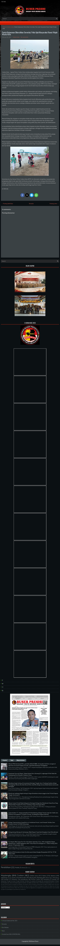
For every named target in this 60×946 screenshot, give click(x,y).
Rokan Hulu (49, 878)
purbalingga (9, 889)
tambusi (22, 889)
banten (25, 882)
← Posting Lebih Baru (7, 203)
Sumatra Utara (27, 884)
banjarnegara (17, 882)
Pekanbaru (14, 879)
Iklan (3, 931)
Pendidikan (6, 867)
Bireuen (10, 886)
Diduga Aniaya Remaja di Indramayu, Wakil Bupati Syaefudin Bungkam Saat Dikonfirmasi (33, 832)
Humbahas (21, 886)
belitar (52, 881)
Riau (23, 881)
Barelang (4, 886)
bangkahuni (39, 887)
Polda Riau (52, 886)
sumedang (46, 881)
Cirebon (20, 875)
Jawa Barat (8, 884)
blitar (27, 881)
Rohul (44, 876)
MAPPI (35, 886)
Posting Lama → (54, 203)
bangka (39, 881)
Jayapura (15, 884)
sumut (57, 884)
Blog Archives (21, 760)
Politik (17, 867)
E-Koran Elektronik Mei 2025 (9, 921)
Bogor (57, 881)
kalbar (30, 882)
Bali (53, 882)
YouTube (3, 1)
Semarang (46, 879)
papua (3, 889)
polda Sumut (51, 884)
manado (54, 879)
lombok (57, 887)
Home (4, 27)
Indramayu (4, 878)
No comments (24, 37)
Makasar (20, 884)
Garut (11, 882)
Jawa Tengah (16, 881)
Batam (57, 882)
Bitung (31, 878)
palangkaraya (24, 879)
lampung (48, 882)
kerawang (40, 884)
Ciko (3, 884)
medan (45, 884)
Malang (40, 886)
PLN (28, 867)
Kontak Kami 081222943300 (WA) (11, 934)
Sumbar (27, 887)
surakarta (33, 881)
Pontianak (10, 887)
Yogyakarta (33, 887)
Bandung (40, 878)
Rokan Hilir (17, 887)
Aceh (13, 878)
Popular (5, 760)
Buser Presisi (35, 941)
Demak (15, 886)
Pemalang (5, 882)
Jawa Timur (36, 882)
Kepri (26, 886)
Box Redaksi (5, 927)
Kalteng (57, 878)
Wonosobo (22, 878)
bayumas (46, 887)
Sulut (22, 887)
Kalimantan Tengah (6, 881)
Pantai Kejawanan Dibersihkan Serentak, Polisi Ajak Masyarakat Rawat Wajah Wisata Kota (29, 33)
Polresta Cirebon (35, 879)
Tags (12, 760)
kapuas (34, 884)
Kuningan (6, 879)
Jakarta (53, 876)
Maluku (46, 886)
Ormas (23, 867)
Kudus (31, 886)
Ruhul (42, 882)
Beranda (31, 203)
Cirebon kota (10, 27)
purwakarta (16, 889)
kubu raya (52, 887)
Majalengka (6, 875)
